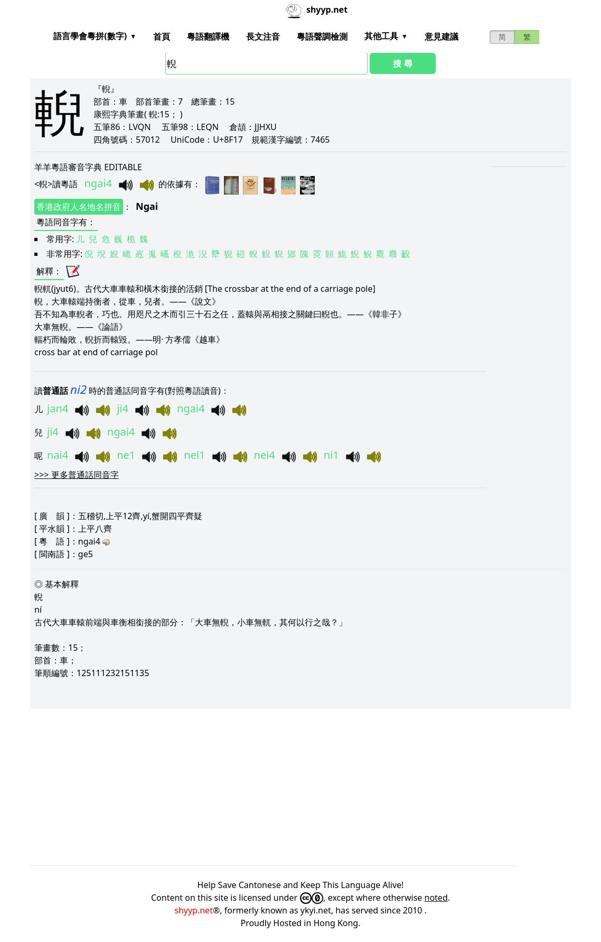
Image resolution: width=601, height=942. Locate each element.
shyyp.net (193, 910)
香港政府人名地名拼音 (78, 207)
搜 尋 (402, 63)
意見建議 (441, 36)
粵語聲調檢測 (322, 36)
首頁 (161, 36)
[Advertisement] (300, 787)
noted (436, 897)
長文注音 (263, 36)
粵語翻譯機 (208, 36)
